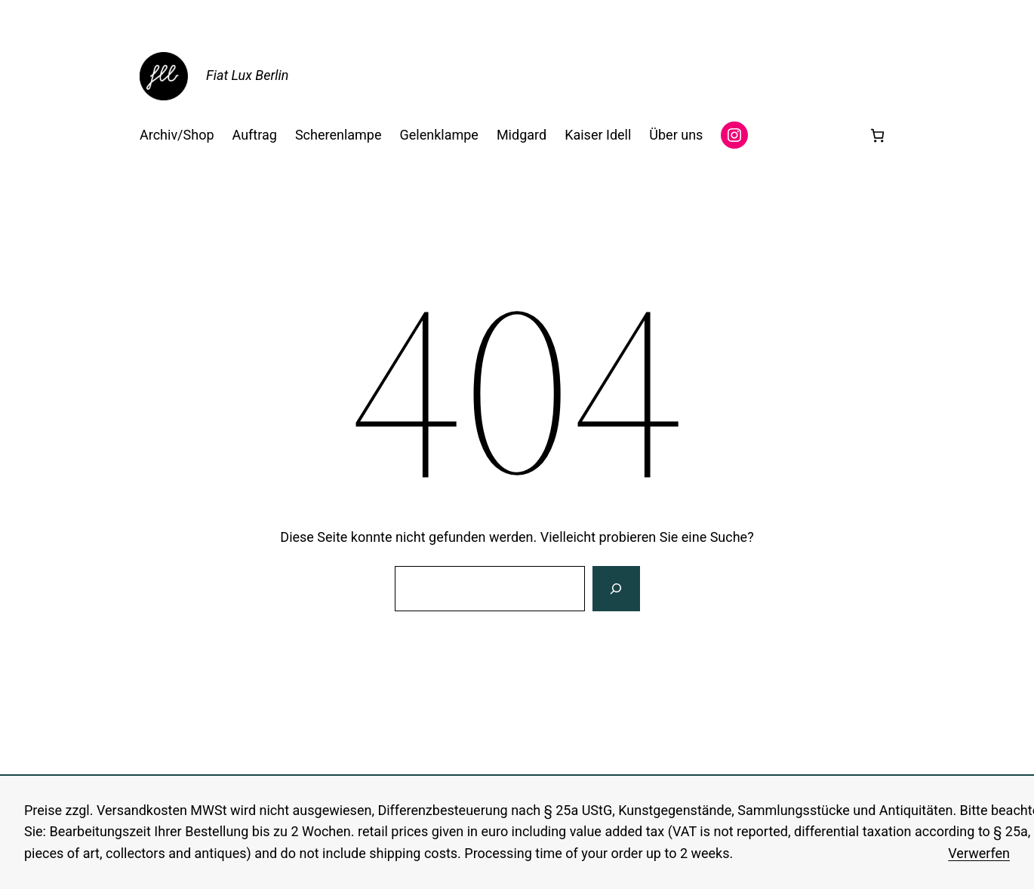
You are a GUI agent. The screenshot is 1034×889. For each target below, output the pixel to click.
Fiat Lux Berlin (247, 75)
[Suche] (615, 588)
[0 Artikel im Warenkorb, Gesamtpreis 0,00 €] (877, 135)
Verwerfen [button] (979, 853)
